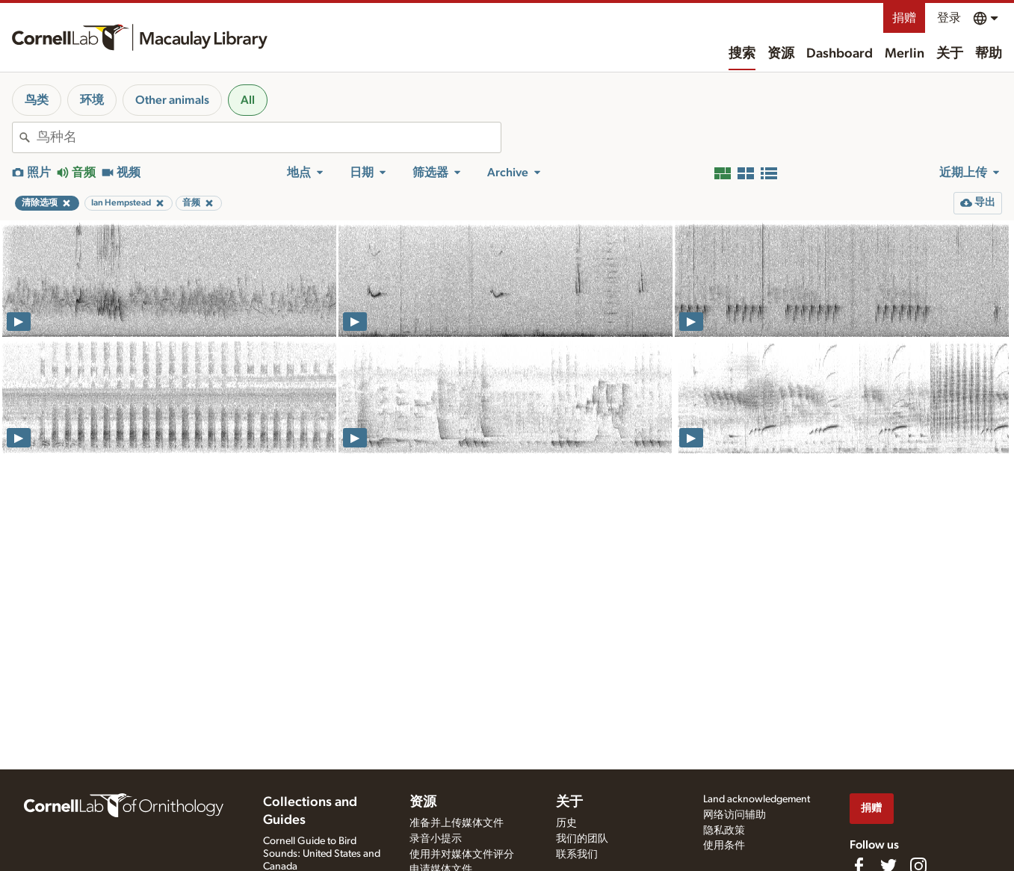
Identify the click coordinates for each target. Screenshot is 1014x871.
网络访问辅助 (734, 815)
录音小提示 (435, 839)
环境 (92, 100)
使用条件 (724, 845)
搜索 (742, 54)
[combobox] (269, 137)
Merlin (904, 54)
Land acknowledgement (756, 799)
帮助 (988, 54)
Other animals (172, 100)
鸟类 (37, 100)
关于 (949, 54)
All (248, 100)
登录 (949, 18)
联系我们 (577, 854)
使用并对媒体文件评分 (461, 854)
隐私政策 (724, 830)
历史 (566, 823)
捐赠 (904, 18)
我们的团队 (582, 839)
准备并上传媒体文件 (456, 823)
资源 (780, 54)
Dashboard (839, 54)
